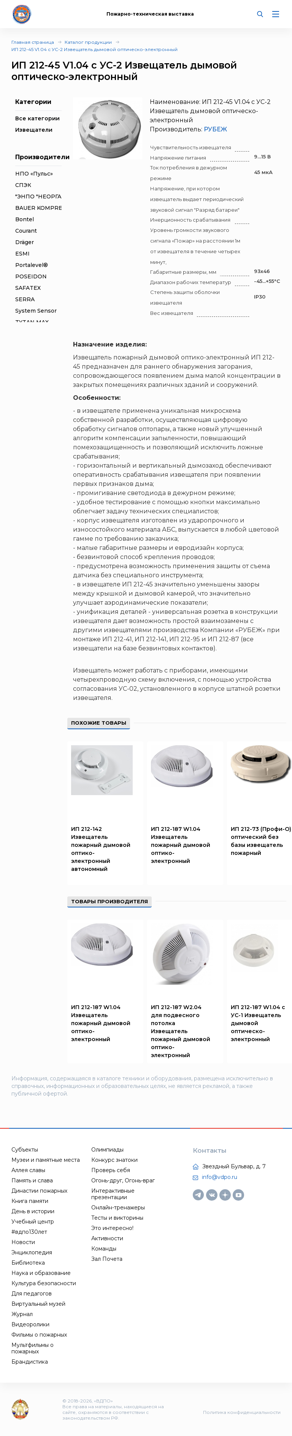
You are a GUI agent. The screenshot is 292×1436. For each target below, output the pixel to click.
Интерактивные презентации (113, 1194)
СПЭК (23, 185)
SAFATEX (28, 287)
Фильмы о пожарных (39, 1334)
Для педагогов (31, 1293)
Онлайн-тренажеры (118, 1207)
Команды (103, 1248)
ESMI (22, 253)
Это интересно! (112, 1228)
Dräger (24, 242)
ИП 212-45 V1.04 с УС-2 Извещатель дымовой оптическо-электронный (94, 49)
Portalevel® (31, 265)
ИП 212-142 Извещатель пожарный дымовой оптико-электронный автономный (100, 849)
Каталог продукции (88, 42)
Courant (26, 230)
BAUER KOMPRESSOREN (50, 207)
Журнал (22, 1314)
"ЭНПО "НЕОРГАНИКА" (48, 196)
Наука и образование (41, 1273)
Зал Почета (106, 1259)
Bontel (24, 219)
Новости (23, 1242)
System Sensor (36, 310)
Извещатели (33, 129)
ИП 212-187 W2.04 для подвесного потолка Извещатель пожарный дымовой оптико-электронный (180, 1031)
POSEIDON (31, 276)
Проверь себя (110, 1170)
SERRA (25, 299)
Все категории (37, 118)
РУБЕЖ (215, 129)
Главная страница (32, 42)
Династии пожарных (39, 1190)
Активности (107, 1238)
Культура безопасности (43, 1283)
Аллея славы (28, 1170)
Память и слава (32, 1180)
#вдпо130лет (29, 1231)
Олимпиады (107, 1149)
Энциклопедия (31, 1252)
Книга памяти (29, 1201)
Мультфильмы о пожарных (32, 1348)
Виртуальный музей (38, 1303)
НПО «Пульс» (34, 173)
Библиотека (28, 1262)
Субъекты (24, 1149)
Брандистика (29, 1361)
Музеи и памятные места (45, 1159)
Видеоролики (30, 1324)
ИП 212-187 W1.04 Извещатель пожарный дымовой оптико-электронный (180, 845)
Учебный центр (32, 1221)
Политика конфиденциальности (242, 1412)
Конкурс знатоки (114, 1159)
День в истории (32, 1211)
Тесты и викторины (117, 1217)
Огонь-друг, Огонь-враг (123, 1180)
